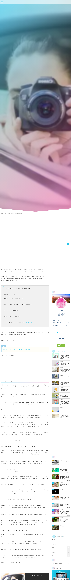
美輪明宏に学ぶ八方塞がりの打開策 (64, 505)
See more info (62, 332)
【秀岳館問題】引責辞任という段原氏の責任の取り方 (65, 390)
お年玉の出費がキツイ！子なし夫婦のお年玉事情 (64, 364)
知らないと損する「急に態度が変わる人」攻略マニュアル (64, 462)
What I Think (54, 544)
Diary (53, 555)
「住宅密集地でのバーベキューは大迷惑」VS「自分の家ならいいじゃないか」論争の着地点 (64, 357)
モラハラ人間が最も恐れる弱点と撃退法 (64, 492)
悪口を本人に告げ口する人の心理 (64, 485)
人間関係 (53, 539)
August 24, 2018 (28, 322)
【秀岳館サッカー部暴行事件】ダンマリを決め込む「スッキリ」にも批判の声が (64, 403)
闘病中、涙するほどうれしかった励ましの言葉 (64, 470)
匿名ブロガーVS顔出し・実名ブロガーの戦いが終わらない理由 (17, 349)
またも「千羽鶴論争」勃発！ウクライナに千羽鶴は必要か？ (65, 410)
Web (53, 547)
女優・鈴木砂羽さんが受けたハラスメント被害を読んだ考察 (64, 416)
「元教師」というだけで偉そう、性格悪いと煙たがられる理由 (64, 383)
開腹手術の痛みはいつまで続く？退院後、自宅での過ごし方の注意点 (64, 477)
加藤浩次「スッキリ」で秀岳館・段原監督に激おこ (64, 396)
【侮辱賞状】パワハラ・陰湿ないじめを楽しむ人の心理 (64, 376)
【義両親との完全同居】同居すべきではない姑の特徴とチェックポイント (65, 370)
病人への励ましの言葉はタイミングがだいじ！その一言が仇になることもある (64, 512)
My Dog (53, 552)
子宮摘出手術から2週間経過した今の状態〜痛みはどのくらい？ (64, 527)
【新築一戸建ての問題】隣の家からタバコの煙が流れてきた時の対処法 (65, 520)
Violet (61, 310)
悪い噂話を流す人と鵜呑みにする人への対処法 (64, 498)
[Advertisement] (25, 260)
